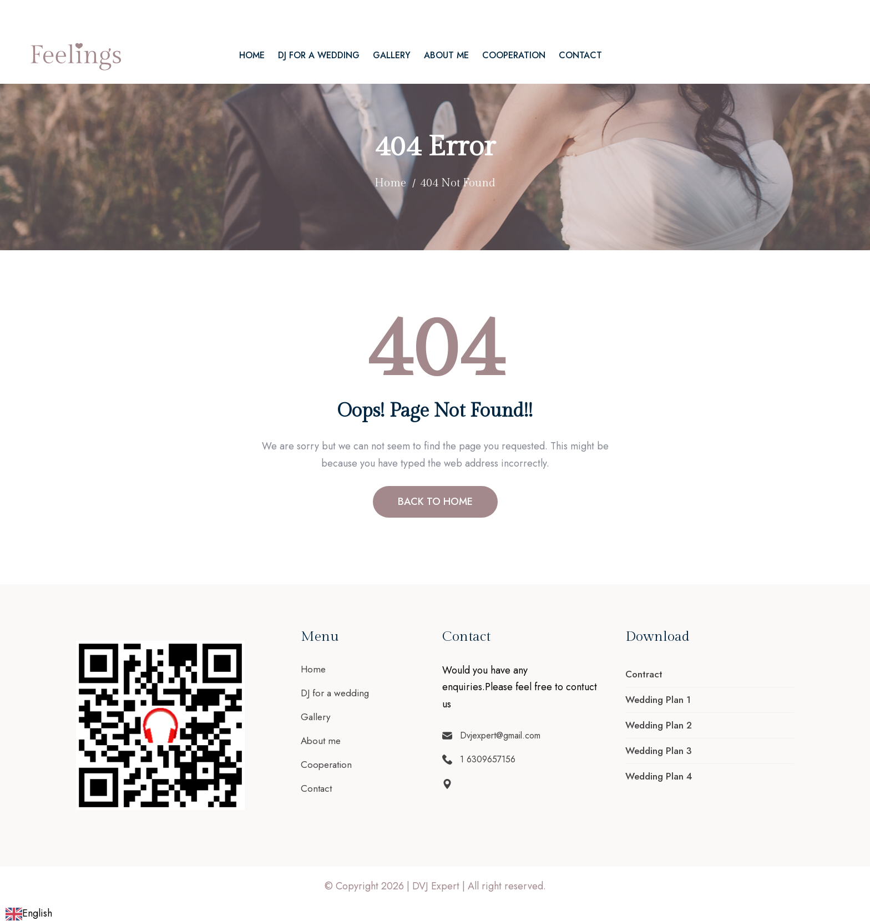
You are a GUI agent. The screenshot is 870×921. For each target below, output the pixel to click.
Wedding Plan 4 (658, 776)
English (29, 913)
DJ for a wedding (319, 55)
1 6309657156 (167, 13)
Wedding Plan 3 (658, 750)
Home (252, 55)
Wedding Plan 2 (658, 725)
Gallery (392, 55)
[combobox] (29, 913)
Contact (580, 55)
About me (446, 55)
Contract (643, 674)
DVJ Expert (435, 886)
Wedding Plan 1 (658, 699)
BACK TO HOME (435, 501)
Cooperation (513, 55)
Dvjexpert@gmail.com (76, 13)
